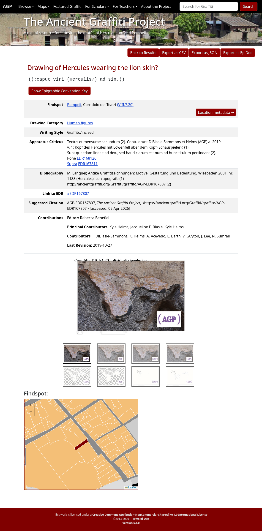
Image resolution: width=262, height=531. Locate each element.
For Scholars (95, 6)
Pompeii (74, 104)
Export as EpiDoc (237, 52)
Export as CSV (174, 52)
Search (248, 6)
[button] (30, 405)
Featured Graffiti (67, 6)
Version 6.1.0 (130, 523)
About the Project (156, 6)
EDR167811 (88, 163)
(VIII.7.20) (125, 104)
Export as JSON (204, 52)
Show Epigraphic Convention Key (59, 90)
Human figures (80, 122)
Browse (24, 6)
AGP (7, 6)
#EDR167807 (78, 193)
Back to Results (143, 52)
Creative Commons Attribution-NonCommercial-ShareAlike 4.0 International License (149, 515)
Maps (42, 6)
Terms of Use (140, 519)
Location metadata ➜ (216, 112)
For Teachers (123, 6)
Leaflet (130, 487)
